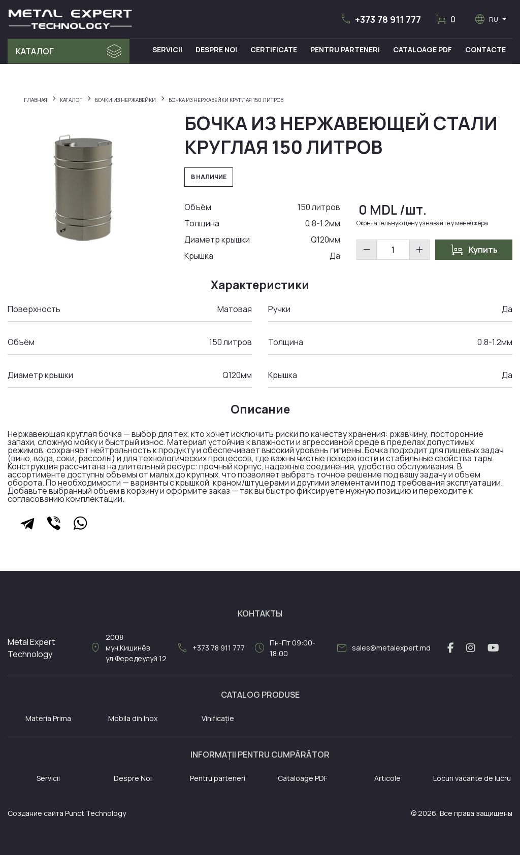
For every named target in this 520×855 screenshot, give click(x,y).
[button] (380, 19)
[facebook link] (450, 648)
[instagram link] (470, 648)
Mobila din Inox (132, 718)
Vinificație (218, 718)
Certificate (275, 49)
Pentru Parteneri (346, 49)
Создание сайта (35, 813)
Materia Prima (48, 718)
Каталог (35, 51)
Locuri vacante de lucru (472, 778)
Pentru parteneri (217, 778)
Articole (387, 778)
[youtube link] (493, 648)
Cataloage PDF (423, 49)
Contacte (486, 49)
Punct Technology (95, 813)
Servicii (170, 49)
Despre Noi (219, 49)
